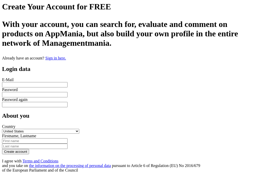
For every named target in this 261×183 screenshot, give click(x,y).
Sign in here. (55, 58)
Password (10, 89)
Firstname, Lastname (19, 136)
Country (8, 126)
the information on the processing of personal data (70, 165)
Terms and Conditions (40, 161)
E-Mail (8, 80)
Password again (15, 99)
